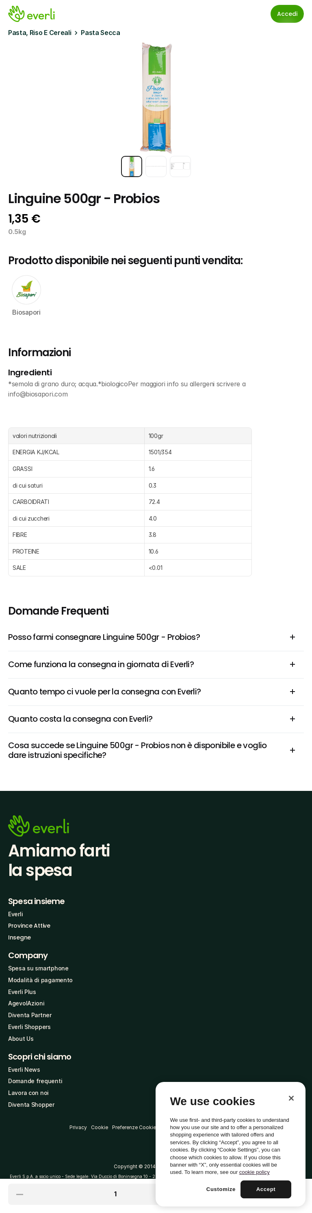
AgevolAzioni (26, 1003)
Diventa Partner (30, 1015)
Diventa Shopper (31, 1104)
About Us (21, 1038)
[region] (231, 1144)
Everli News (24, 1069)
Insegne (19, 937)
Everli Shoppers (29, 1026)
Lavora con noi (28, 1092)
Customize (221, 1189)
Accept (266, 1189)
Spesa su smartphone (38, 968)
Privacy (78, 1127)
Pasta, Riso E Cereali (39, 32)
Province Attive (29, 926)
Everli (15, 914)
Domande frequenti (35, 1080)
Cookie (99, 1127)
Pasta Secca (100, 32)
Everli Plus (22, 991)
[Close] (291, 1098)
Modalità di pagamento (40, 980)
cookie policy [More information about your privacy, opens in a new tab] (254, 1172)
